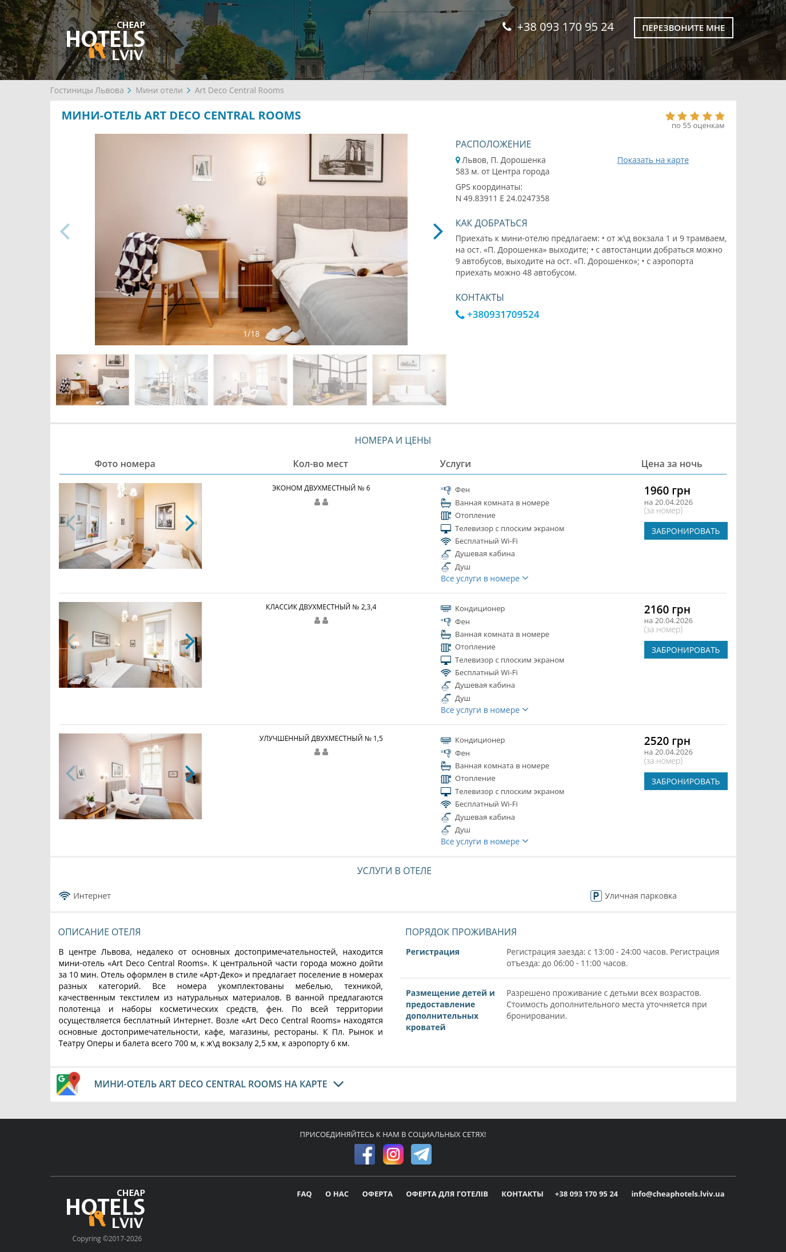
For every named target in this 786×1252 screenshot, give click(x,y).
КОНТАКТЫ (522, 1194)
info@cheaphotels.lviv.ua (677, 1194)
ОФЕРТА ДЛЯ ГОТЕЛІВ (448, 1194)
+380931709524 (498, 314)
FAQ (305, 1194)
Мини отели (159, 90)
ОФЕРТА (378, 1194)
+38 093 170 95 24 (558, 26)
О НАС (337, 1194)
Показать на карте (653, 159)
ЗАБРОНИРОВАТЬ (686, 530)
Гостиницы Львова (87, 90)
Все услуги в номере (485, 578)
